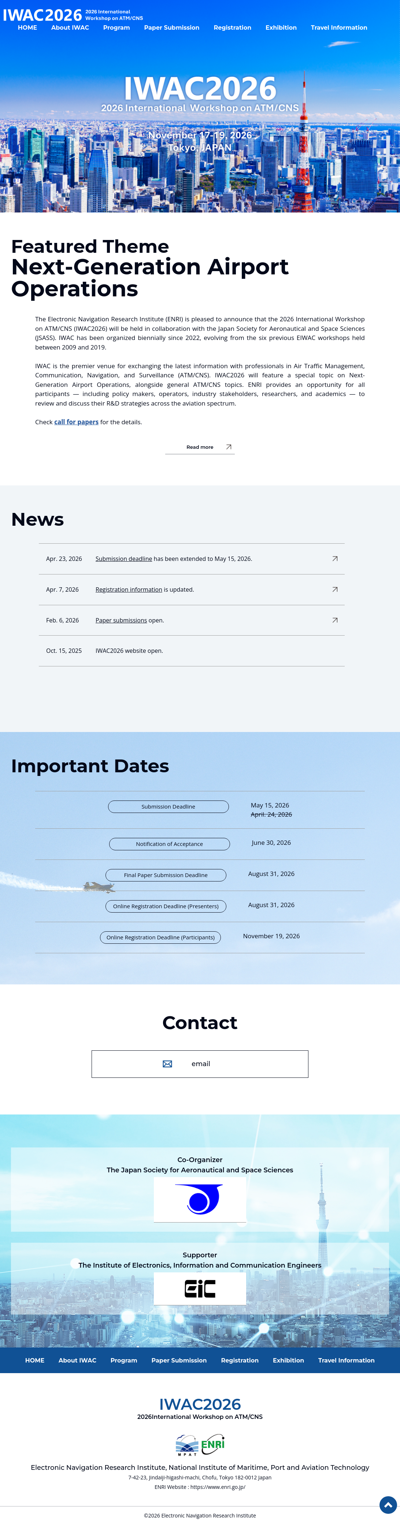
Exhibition (288, 31)
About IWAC (77, 31)
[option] (200, 106)
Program (124, 31)
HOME (34, 31)
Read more (199, 447)
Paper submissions (121, 620)
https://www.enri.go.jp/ (217, 1486)
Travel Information (346, 31)
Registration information (129, 589)
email (201, 1064)
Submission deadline (124, 559)
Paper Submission (179, 31)
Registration (240, 31)
